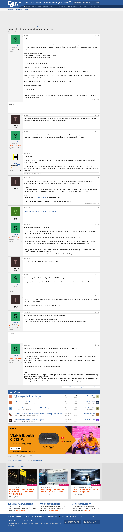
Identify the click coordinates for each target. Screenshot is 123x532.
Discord (21, 516)
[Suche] (96, 3)
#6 (98, 208)
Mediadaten (24, 523)
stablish (11, 32)
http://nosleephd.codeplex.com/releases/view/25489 (40, 211)
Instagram (64, 516)
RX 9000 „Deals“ (48, 6)
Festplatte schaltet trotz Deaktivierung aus (29, 420)
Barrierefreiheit (56, 523)
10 (42, 495)
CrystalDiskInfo (41, 197)
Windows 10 (32, 404)
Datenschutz (11, 525)
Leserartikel (19, 9)
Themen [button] (38, 3)
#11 (98, 312)
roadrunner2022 (91, 409)
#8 (98, 258)
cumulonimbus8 (91, 403)
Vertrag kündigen (46, 523)
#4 (98, 153)
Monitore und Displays (32, 415)
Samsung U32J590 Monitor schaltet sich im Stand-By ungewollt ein (38, 414)
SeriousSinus (17, 421)
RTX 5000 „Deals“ (37, 6)
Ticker (26, 3)
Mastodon (75, 516)
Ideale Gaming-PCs (61, 6)
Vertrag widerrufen (34, 523)
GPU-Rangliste (73, 6)
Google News (52, 516)
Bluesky (30, 516)
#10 (98, 296)
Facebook (40, 516)
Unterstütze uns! (95, 6)
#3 (98, 131)
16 (74, 495)
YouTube (91, 516)
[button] (14, 9)
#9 (98, 274)
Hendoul (16, 404)
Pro (19, 165)
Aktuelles (10, 9)
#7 (98, 224)
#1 (98, 35)
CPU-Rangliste (84, 6)
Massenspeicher (32, 398)
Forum (66, 3)
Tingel (15, 415)
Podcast (27, 6)
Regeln (26, 9)
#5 (98, 178)
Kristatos (93, 397)
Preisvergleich (57, 3)
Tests (32, 3)
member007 (17, 409)
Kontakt (17, 523)
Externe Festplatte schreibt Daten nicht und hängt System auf (36, 408)
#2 (98, 115)
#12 (98, 345)
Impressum (11, 523)
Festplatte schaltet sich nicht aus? (26, 402)
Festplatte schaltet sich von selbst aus (27, 396)
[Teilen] (95, 36)
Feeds (12, 516)
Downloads (47, 3)
